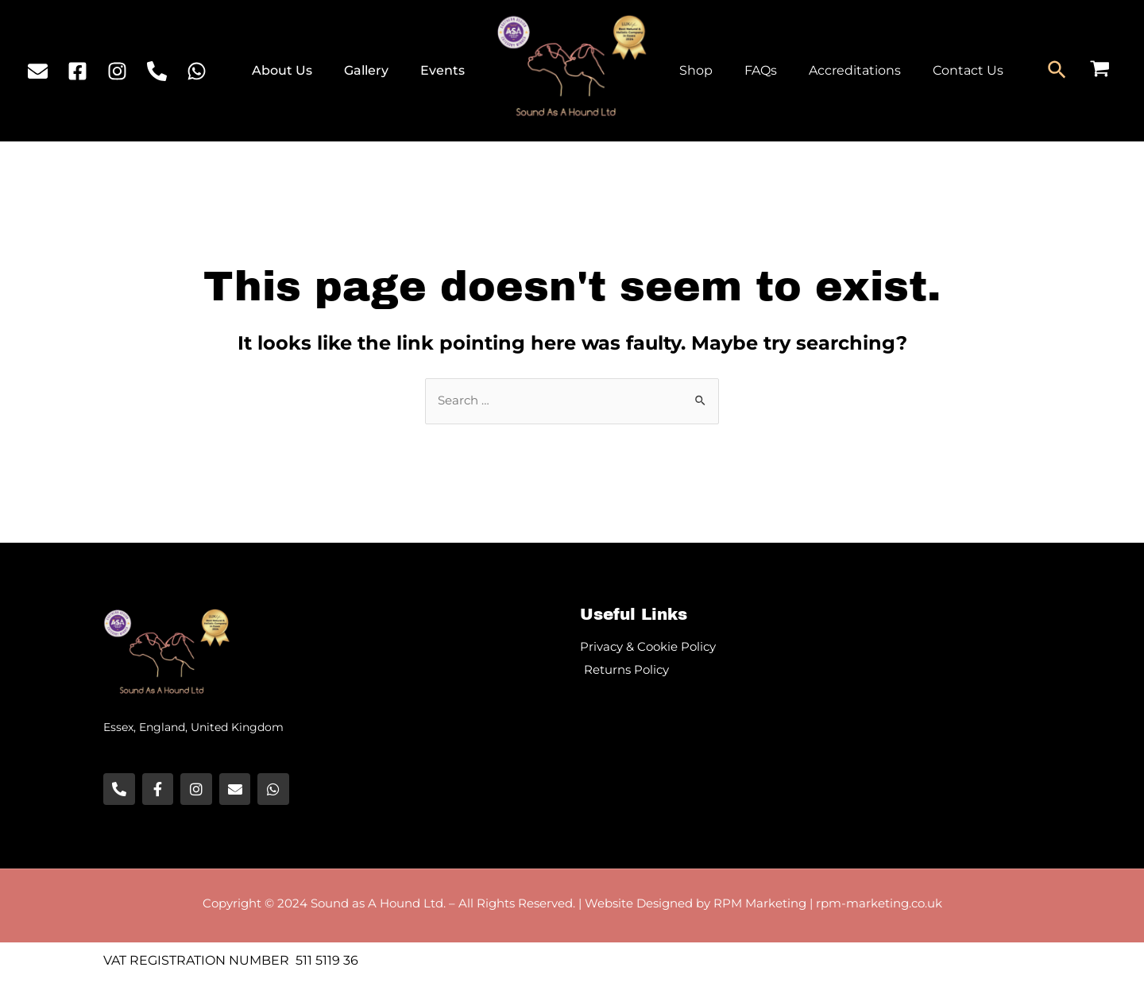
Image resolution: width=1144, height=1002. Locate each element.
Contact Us (945, 70)
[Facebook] (77, 71)
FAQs (751, 70)
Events (446, 70)
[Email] (38, 71)
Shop (692, 70)
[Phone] (157, 71)
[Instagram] (117, 71)
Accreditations (839, 70)
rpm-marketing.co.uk (879, 904)
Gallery (378, 70)
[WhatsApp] (197, 71)
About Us (302, 70)
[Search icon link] (1058, 70)
